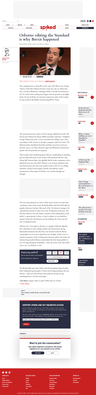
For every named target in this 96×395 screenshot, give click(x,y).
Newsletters (85, 25)
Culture (27, 380)
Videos (32, 25)
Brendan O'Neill (82, 169)
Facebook (88, 21)
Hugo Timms (81, 147)
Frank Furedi (82, 121)
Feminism (81, 97)
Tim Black (51, 388)
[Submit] (18, 21)
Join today (38, 353)
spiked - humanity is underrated (48, 27)
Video (79, 248)
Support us (85, 28)
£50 (66, 253)
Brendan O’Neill (53, 378)
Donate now (51, 261)
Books (67, 28)
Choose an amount (58, 257)
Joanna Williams (83, 195)
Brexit (27, 382)
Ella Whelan (52, 384)
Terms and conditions (7, 382)
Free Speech (29, 386)
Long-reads (29, 28)
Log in (82, 21)
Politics (39, 76)
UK (42, 76)
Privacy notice (5, 384)
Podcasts (11, 28)
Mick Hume (52, 386)
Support (26, 324)
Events (67, 25)
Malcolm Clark (82, 95)
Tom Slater (81, 222)
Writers (20, 25)
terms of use (44, 393)
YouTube (93, 21)
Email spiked (76, 382)
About (3, 378)
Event (80, 223)
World (80, 171)
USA (27, 388)
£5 (49, 253)
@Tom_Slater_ (25, 283)
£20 (61, 253)
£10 (55, 253)
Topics (8, 25)
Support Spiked (5, 380)
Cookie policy (5, 386)
